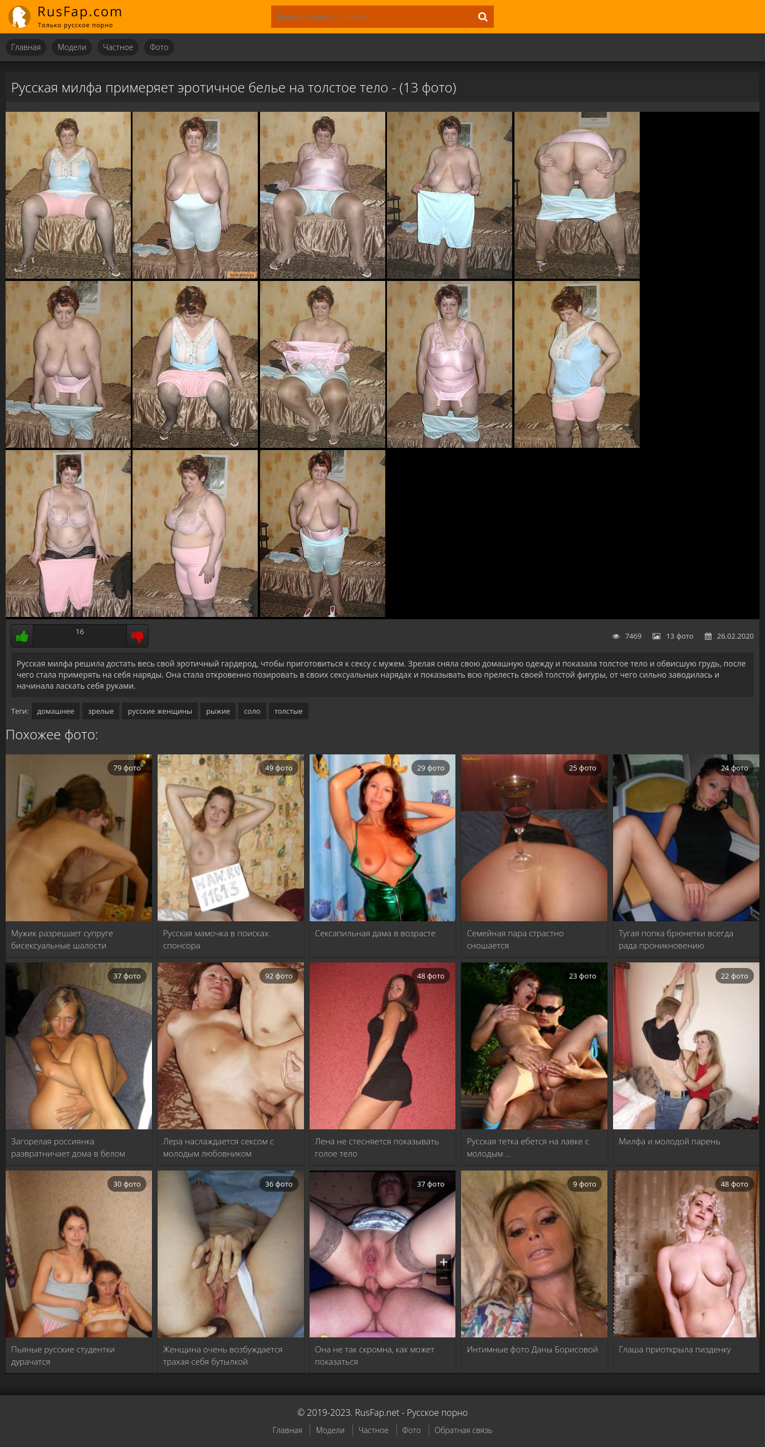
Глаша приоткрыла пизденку (675, 1349)
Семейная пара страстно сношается (515, 939)
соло (252, 711)
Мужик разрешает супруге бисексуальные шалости (62, 939)
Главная (26, 47)
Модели (71, 47)
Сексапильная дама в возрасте (375, 933)
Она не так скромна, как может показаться (375, 1355)
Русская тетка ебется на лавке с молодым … (528, 1147)
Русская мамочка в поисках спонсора (216, 939)
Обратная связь (464, 1430)
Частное (118, 47)
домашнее (55, 711)
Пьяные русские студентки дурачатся (63, 1355)
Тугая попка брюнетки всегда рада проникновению (676, 939)
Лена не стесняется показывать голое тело (377, 1147)
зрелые (101, 711)
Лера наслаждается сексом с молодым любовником (218, 1147)
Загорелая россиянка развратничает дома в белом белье (68, 1147)
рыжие (218, 711)
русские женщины (160, 711)
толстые (288, 711)
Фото (159, 47)
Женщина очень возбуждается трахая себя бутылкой (223, 1355)
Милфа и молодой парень (669, 1141)
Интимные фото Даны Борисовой (532, 1349)
